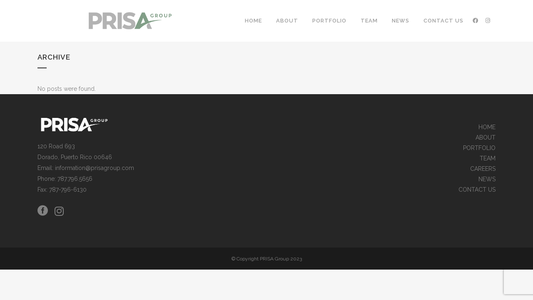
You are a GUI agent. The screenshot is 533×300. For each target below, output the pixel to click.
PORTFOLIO (479, 148)
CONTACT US (477, 190)
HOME (487, 127)
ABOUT (486, 138)
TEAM (488, 158)
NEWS (487, 179)
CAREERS (483, 169)
